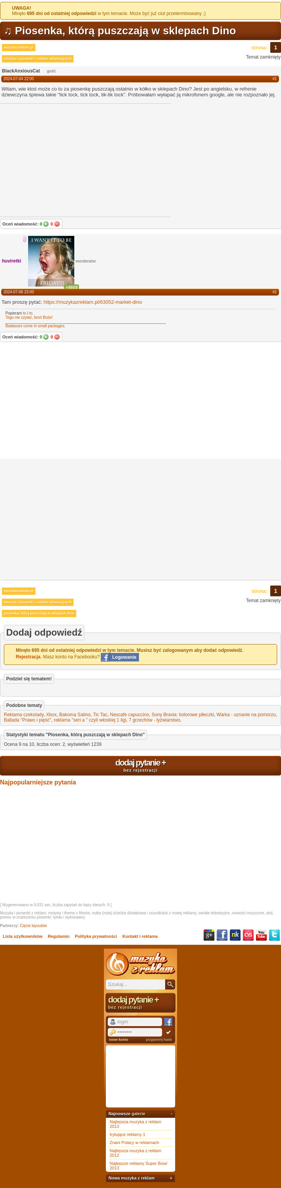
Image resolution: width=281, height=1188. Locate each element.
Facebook (222, 935)
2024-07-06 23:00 (18, 292)
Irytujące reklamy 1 (127, 1134)
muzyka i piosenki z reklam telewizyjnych (38, 59)
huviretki (11, 261)
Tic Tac (100, 714)
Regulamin (58, 936)
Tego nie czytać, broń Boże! (29, 317)
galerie (138, 1113)
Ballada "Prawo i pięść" (27, 720)
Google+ (209, 935)
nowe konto (118, 1040)
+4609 (71, 287)
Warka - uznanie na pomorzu (246, 714)
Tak (46, 224)
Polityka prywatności (96, 936)
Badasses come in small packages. (35, 326)
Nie (57, 224)
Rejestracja (28, 657)
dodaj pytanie (140, 765)
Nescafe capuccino (129, 714)
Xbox (51, 714)
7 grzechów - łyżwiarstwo (154, 720)
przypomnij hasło (159, 1040)
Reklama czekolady (23, 714)
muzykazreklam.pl (18, 47)
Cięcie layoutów (33, 926)
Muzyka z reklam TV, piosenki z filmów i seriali (140, 964)
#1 (275, 79)
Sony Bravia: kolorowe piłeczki (183, 714)
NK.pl (235, 935)
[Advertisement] (140, 401)
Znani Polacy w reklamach (134, 1142)
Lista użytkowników (22, 936)
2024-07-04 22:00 (18, 79)
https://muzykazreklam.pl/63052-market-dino (92, 302)
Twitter (274, 935)
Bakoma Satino (74, 714)
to (24, 313)
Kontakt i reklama (140, 936)
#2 (275, 292)
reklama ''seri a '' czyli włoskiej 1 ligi (90, 720)
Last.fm (248, 935)
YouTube (261, 935)
